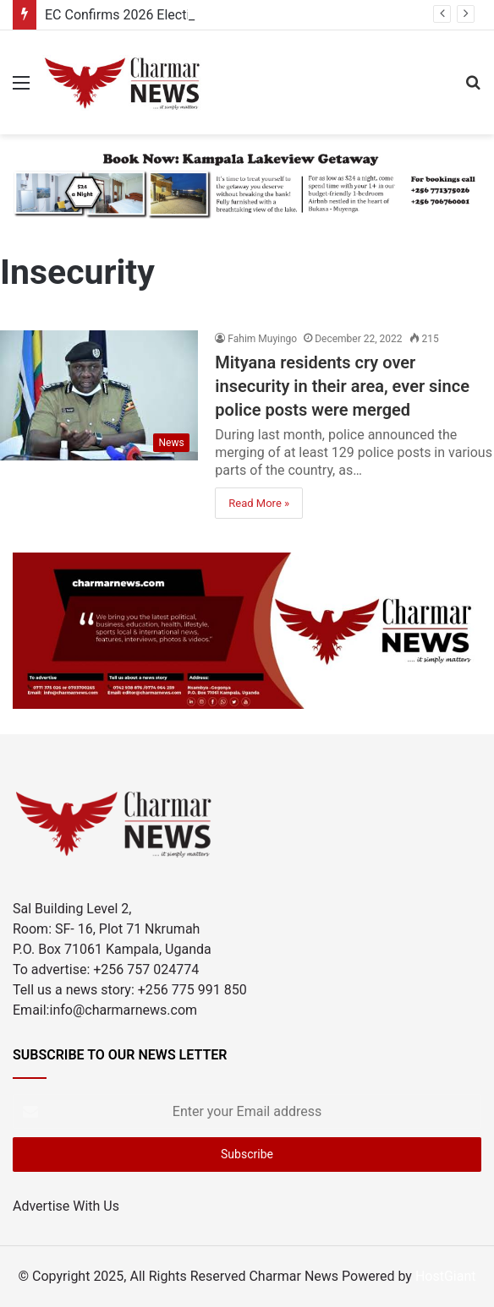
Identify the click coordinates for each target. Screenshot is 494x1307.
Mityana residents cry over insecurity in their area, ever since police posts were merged (342, 386)
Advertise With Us (66, 1206)
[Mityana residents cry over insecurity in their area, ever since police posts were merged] (99, 395)
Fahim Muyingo (262, 339)
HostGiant (445, 1276)
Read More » (258, 503)
